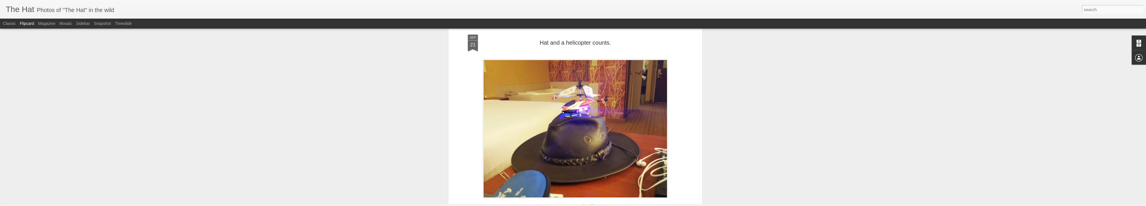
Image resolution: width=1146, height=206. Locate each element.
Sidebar (83, 23)
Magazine (47, 23)
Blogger (591, 203)
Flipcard (27, 23)
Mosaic (65, 23)
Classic (9, 23)
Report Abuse (607, 203)
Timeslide (123, 23)
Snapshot (102, 23)
